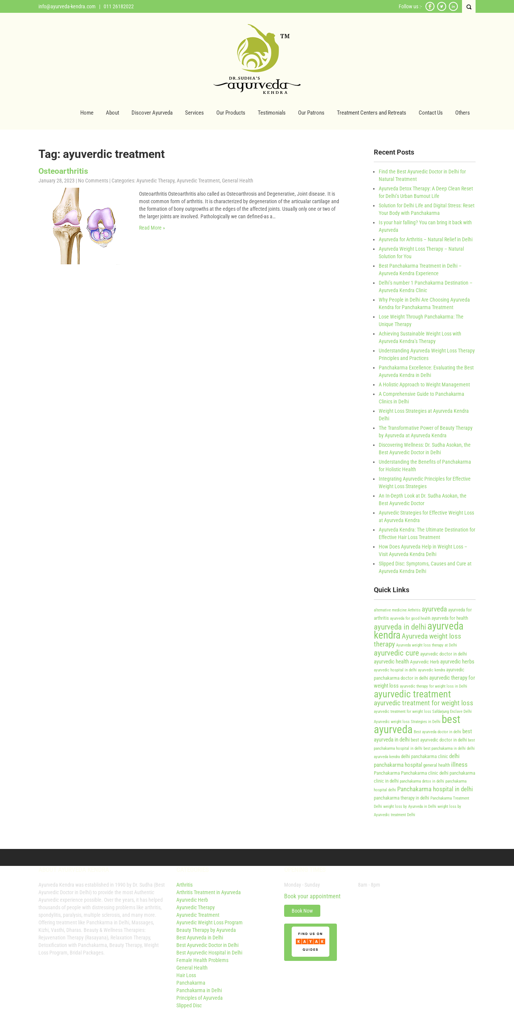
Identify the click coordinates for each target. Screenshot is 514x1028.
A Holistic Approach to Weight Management (424, 384)
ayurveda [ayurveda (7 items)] (434, 609)
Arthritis (184, 885)
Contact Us (431, 112)
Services (194, 112)
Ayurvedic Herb (192, 900)
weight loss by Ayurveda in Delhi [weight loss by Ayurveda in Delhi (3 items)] (409, 806)
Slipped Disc (189, 1005)
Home (86, 112)
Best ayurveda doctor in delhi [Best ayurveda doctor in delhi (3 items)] (437, 731)
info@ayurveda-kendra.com (67, 6)
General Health (237, 181)
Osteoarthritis (63, 171)
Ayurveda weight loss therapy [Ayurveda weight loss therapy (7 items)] (417, 640)
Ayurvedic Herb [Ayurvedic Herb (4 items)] (424, 662)
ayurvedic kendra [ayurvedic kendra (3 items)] (431, 670)
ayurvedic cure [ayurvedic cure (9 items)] (396, 652)
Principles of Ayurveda (199, 998)
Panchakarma (190, 983)
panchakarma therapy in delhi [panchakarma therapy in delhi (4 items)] (401, 798)
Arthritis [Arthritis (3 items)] (414, 610)
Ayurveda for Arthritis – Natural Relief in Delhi (426, 239)
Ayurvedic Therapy (155, 181)
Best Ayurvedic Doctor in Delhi (207, 945)
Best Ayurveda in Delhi (199, 938)
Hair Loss (186, 975)
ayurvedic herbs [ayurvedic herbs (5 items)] (457, 661)
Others (462, 112)
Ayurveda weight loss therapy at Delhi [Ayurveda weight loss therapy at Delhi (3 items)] (426, 645)
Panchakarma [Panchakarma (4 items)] (387, 773)
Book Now (302, 911)
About (112, 112)
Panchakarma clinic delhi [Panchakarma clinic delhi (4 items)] (424, 773)
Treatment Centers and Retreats (371, 112)
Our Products (230, 112)
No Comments (93, 181)
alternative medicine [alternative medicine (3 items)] (390, 610)
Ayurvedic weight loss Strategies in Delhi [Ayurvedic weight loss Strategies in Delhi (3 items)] (407, 721)
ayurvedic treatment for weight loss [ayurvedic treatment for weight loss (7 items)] (423, 703)
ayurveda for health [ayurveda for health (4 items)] (449, 618)
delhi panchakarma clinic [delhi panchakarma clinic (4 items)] (424, 756)
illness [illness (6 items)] (459, 764)
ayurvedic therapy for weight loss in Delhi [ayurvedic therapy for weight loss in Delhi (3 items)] (433, 686)
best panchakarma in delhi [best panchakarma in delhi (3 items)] (445, 748)
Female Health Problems (202, 960)
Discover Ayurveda (152, 112)
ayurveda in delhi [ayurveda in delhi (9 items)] (400, 626)
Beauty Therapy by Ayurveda (206, 930)
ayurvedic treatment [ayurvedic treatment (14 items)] (412, 694)
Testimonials (272, 112)
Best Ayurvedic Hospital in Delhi (209, 953)
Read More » (152, 228)
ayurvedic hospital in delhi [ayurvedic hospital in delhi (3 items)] (395, 670)
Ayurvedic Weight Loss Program (209, 922)
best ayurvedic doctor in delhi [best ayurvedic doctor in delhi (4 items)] (439, 740)
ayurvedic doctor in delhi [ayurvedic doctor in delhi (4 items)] (443, 654)
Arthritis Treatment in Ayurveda (208, 892)
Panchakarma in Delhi (199, 990)
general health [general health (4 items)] (436, 765)
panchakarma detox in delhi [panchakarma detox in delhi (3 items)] (422, 781)
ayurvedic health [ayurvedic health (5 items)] (391, 661)
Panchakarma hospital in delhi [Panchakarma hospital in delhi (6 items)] (435, 789)
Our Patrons (311, 112)
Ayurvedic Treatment (198, 181)
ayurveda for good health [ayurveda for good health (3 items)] (410, 618)
